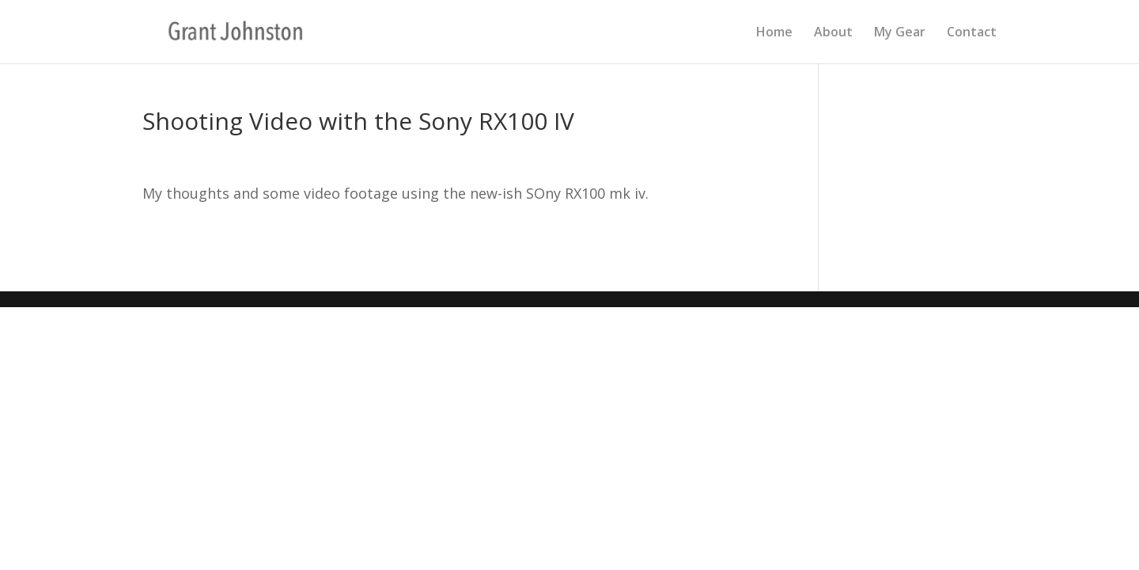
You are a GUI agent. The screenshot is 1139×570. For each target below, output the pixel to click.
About (833, 33)
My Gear (899, 33)
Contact (972, 33)
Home (774, 33)
